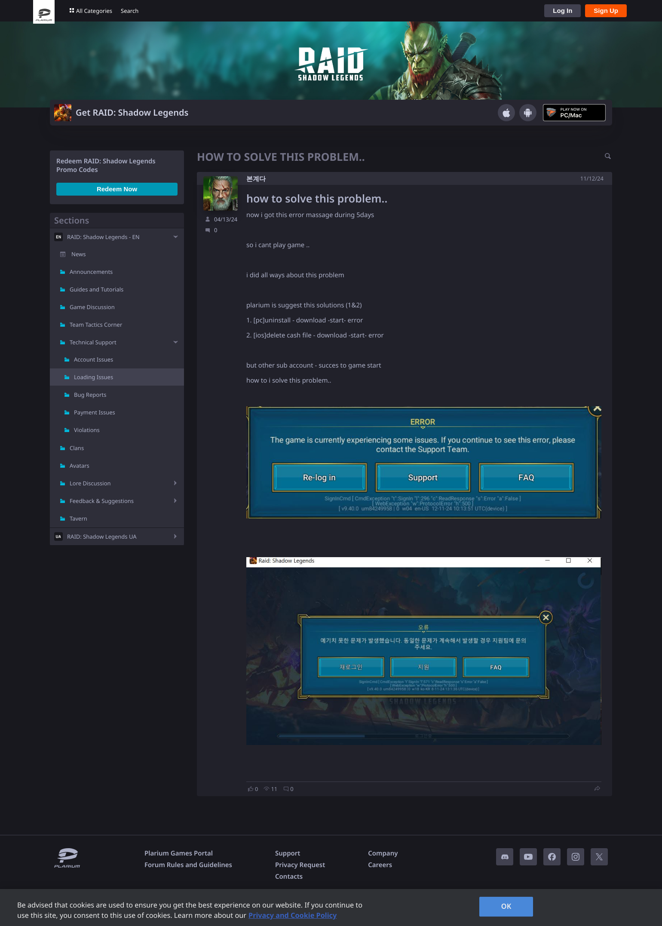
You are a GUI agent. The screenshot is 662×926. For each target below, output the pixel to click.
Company (383, 853)
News (78, 254)
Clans (77, 448)
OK (506, 906)
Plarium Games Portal (178, 853)
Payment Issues (94, 412)
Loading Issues (93, 377)
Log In (562, 10)
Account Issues (93, 359)
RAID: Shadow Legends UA (102, 536)
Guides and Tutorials (96, 289)
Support (287, 853)
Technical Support (93, 342)
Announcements (91, 272)
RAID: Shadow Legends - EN (103, 237)
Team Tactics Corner (96, 324)
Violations (87, 430)
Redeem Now (117, 189)
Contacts (289, 876)
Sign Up (606, 10)
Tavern (78, 518)
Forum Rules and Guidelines (188, 865)
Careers (380, 865)
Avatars (79, 465)
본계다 (256, 179)
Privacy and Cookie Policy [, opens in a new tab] (292, 915)
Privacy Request (300, 865)
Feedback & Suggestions (102, 501)
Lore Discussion (90, 483)
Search (129, 11)
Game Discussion (92, 307)
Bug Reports (90, 395)
